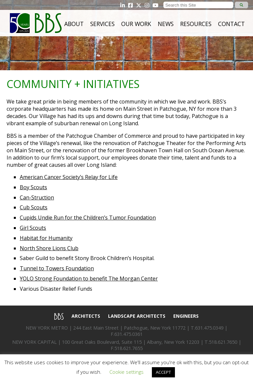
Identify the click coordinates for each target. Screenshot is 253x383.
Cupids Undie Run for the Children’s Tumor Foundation (88, 217)
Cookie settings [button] (126, 371)
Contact (231, 24)
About (74, 24)
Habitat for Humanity (46, 238)
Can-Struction (37, 197)
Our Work (136, 24)
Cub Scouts (33, 207)
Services (102, 24)
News (166, 24)
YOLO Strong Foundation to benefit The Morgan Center (89, 278)
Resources (195, 24)
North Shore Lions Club (49, 248)
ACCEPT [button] (163, 372)
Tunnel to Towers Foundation (57, 268)
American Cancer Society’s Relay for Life (69, 177)
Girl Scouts (33, 227)
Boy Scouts (33, 187)
